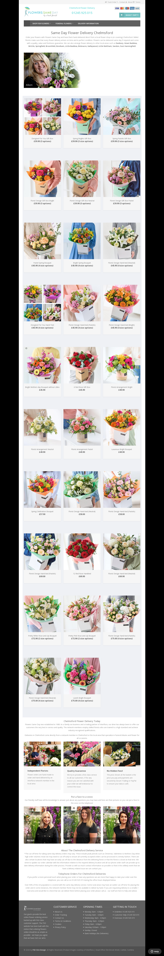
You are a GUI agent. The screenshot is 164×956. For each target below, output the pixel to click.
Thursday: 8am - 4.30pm (94, 921)
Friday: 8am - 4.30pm (93, 924)
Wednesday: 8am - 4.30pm (95, 918)
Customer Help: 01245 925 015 (126, 915)
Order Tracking (61, 915)
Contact (122, 2)
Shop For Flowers (40, 23)
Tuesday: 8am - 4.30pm (94, 915)
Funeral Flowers (64, 23)
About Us (58, 912)
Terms (138, 2)
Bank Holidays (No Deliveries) (96, 933)
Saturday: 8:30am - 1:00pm (95, 927)
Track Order (112, 2)
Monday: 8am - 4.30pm (94, 912)
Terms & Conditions (63, 921)
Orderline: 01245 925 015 (124, 912)
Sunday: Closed (91, 930)
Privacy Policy (60, 927)
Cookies (58, 924)
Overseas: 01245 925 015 (124, 918)
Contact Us (59, 918)
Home (27, 23)
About (130, 2)
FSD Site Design (39, 950)
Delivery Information (88, 23)
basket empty (132, 15)
